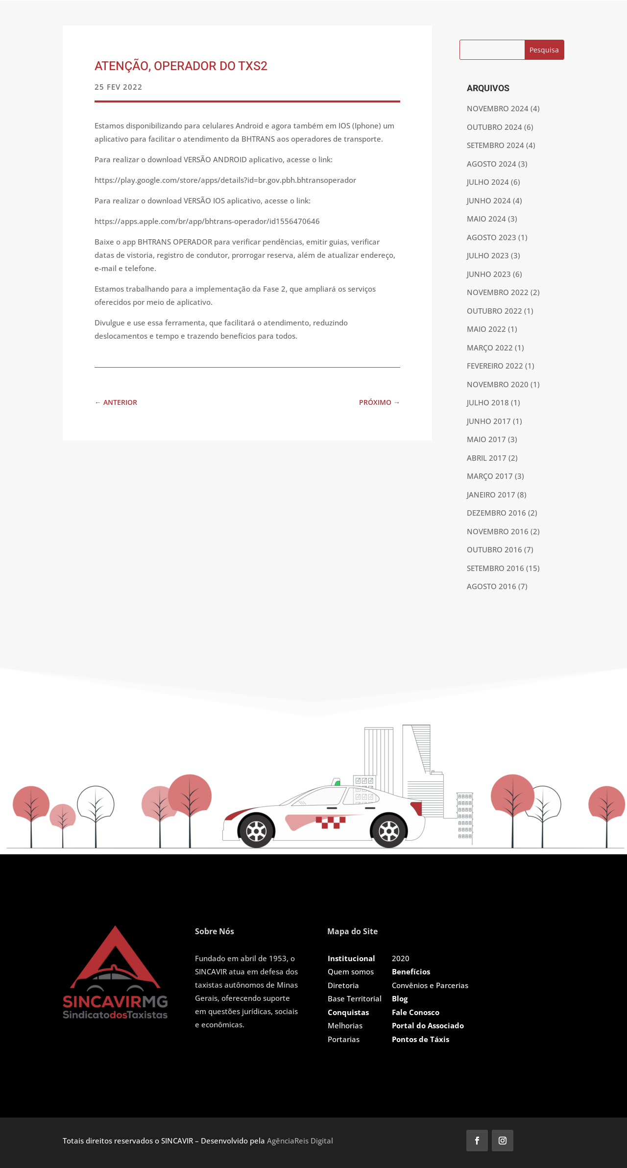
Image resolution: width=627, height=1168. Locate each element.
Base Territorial (355, 998)
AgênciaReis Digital (300, 1140)
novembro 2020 (498, 384)
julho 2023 (488, 255)
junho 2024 (489, 200)
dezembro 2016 (496, 513)
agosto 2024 (491, 164)
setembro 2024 (495, 145)
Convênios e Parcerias (430, 985)
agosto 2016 (491, 586)
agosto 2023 (491, 237)
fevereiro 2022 (495, 366)
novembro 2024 (498, 108)
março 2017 (490, 476)
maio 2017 (486, 439)
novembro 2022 (498, 292)
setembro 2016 (495, 568)
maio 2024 (486, 219)
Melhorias (345, 1025)
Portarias (344, 1039)
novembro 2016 (498, 531)
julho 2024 (488, 182)
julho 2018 (488, 402)
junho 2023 (489, 274)
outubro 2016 (494, 549)
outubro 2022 (494, 311)
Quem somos (351, 971)
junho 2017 (489, 421)
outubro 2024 (494, 127)
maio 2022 (486, 329)
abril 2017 (486, 458)
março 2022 (490, 347)
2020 (401, 958)
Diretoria (343, 985)
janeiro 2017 (491, 494)
